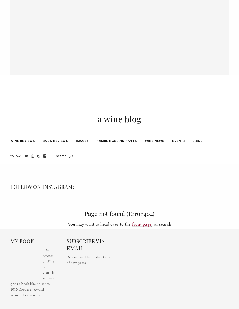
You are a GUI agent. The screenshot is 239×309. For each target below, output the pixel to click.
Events (179, 142)
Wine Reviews (22, 142)
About (199, 142)
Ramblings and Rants (117, 142)
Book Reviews (55, 142)
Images (82, 142)
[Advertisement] (119, 32)
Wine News (155, 142)
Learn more (32, 295)
